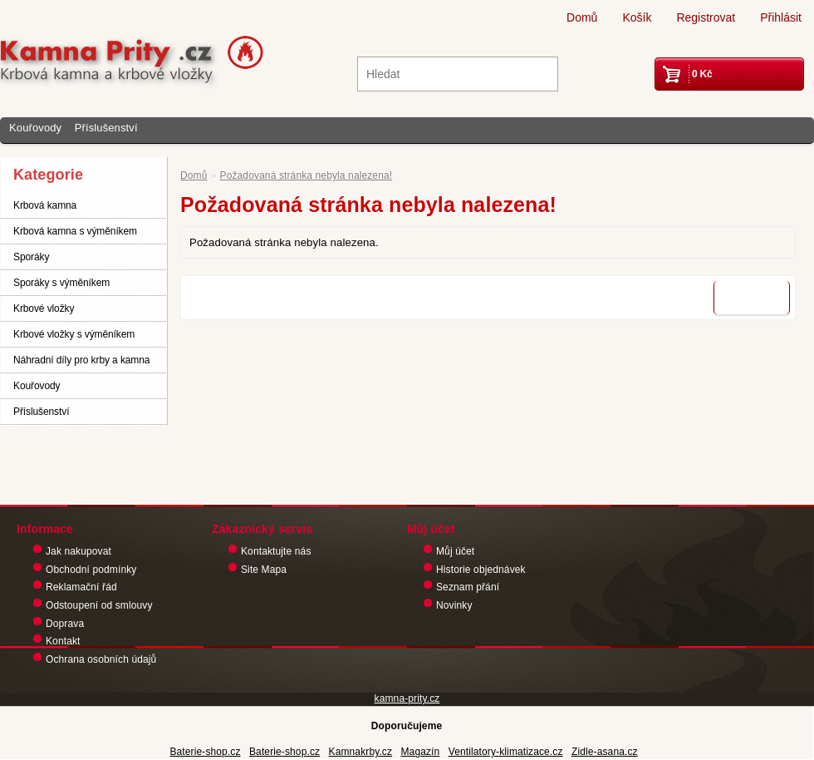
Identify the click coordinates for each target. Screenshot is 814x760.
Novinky (454, 605)
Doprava (65, 623)
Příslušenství (106, 127)
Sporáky (31, 257)
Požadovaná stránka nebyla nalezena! (306, 175)
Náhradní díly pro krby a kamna (81, 360)
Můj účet (455, 551)
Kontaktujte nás (276, 551)
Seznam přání (467, 587)
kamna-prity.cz (407, 698)
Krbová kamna (44, 205)
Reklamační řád (81, 587)
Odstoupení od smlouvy (99, 605)
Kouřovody (35, 127)
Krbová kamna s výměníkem (75, 231)
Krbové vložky (43, 308)
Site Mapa (264, 569)
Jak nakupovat (78, 551)
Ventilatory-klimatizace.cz (506, 752)
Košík (636, 17)
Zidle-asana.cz (604, 752)
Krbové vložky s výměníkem (74, 334)
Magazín (419, 752)
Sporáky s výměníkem (61, 283)
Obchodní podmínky (91, 569)
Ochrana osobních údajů (101, 659)
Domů (581, 17)
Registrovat (705, 17)
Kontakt (63, 641)
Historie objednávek (481, 569)
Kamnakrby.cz (361, 752)
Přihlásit (781, 17)
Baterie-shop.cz (204, 752)
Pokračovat (751, 298)
